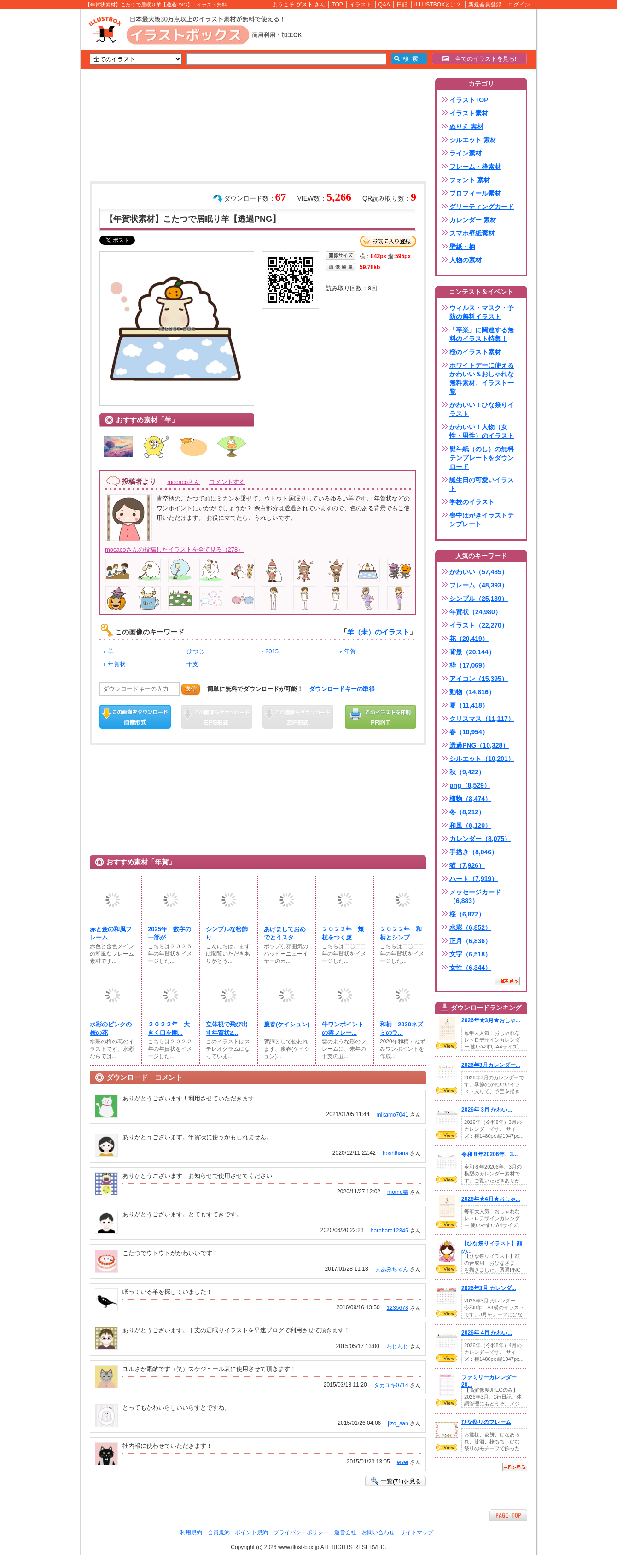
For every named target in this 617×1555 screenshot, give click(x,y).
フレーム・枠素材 (475, 166)
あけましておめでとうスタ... (285, 933)
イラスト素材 (468, 113)
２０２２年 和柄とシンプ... (401, 933)
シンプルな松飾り (227, 933)
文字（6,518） (470, 954)
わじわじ (397, 1346)
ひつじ (195, 651)
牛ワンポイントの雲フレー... (343, 1028)
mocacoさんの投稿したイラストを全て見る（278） (174, 549)
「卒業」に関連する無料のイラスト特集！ (481, 334)
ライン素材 (465, 153)
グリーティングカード (481, 206)
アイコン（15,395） (478, 678)
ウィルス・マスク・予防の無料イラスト (481, 312)
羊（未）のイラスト (378, 632)
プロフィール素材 (475, 193)
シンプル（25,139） (478, 598)
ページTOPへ (508, 1515)
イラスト (360, 4)
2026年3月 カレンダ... (488, 1288)
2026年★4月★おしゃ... (490, 1199)
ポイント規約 (251, 1532)
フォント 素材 (469, 180)
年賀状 (117, 664)
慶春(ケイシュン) (287, 1024)
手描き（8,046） (473, 852)
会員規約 (219, 1532)
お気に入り (388, 241)
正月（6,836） (470, 941)
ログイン (519, 4)
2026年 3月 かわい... (486, 1109)
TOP (337, 4)
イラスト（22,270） (478, 625)
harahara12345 (389, 1230)
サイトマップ (416, 1532)
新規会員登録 (484, 4)
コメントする (227, 481)
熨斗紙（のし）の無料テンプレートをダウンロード (481, 457)
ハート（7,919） (473, 878)
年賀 (350, 651)
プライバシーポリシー (301, 1532)
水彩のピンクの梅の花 (111, 1028)
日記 (401, 4)
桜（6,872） (467, 914)
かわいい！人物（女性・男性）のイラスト (481, 431)
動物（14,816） (472, 692)
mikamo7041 (392, 1115)
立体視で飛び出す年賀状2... (227, 1028)
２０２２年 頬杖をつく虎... (343, 933)
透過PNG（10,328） (479, 745)
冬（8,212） (467, 812)
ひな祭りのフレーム (486, 1422)
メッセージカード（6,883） (475, 896)
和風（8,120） (470, 825)
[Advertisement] (37, 152)
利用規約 (191, 1532)
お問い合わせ (378, 1532)
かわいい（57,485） (478, 572)
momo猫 (397, 1192)
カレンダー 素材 (472, 220)
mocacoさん (183, 481)
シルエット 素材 (472, 140)
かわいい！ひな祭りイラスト (481, 409)
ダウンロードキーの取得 (342, 688)
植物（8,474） (470, 798)
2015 (272, 651)
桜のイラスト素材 (475, 352)
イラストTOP (469, 100)
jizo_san (398, 1423)
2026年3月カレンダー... (490, 1065)
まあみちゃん (391, 1269)
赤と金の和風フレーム (111, 933)
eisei (402, 1462)
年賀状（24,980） (475, 612)
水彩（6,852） (470, 927)
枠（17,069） (469, 665)
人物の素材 (465, 260)
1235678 (397, 1308)
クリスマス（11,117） (481, 718)
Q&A (384, 4)
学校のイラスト (472, 502)
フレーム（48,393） (478, 585)
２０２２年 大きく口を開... (169, 1028)
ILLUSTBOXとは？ (437, 4)
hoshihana (395, 1153)
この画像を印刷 (380, 717)
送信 (191, 688)
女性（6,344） (470, 967)
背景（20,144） (472, 652)
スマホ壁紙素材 (472, 233)
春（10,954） (469, 732)
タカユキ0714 (391, 1385)
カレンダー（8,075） (480, 838)
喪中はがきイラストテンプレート (481, 520)
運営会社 (345, 1532)
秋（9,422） (467, 772)
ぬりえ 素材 (466, 126)
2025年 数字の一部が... (169, 933)
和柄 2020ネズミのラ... (401, 1028)
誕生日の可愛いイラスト (481, 484)
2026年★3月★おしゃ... (490, 1020)
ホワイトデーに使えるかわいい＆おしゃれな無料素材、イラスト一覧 (481, 378)
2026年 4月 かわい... (486, 1333)
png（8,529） (469, 785)
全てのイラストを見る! (479, 58)
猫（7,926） (467, 865)
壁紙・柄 (462, 246)
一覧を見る (507, 981)
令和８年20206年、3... (489, 1154)
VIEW (446, 1045)
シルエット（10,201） (481, 758)
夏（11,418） (469, 705)
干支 (192, 664)
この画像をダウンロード (135, 717)
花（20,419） (469, 638)
